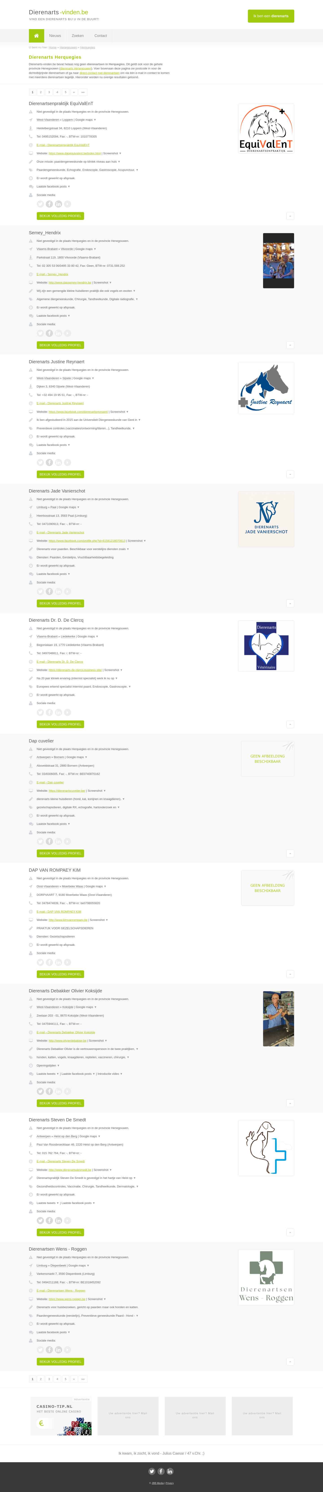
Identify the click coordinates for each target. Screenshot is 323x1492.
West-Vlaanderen (48, 119)
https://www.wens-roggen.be (67, 1299)
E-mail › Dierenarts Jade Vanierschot (60, 532)
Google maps (85, 119)
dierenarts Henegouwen (75, 68)
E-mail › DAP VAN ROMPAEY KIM (59, 911)
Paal (53, 507)
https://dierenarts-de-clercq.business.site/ (75, 670)
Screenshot (112, 153)
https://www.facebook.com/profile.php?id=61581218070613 (87, 540)
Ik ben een (271, 16)
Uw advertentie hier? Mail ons (128, 1415)
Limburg (42, 507)
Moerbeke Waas (72, 886)
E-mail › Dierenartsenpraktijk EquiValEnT (63, 145)
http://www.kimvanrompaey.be (68, 920)
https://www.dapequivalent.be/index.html (75, 153)
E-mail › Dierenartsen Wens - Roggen (61, 1290)
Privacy (170, 1483)
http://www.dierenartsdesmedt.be (70, 1170)
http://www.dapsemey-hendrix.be (70, 282)
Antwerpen (44, 757)
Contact (100, 36)
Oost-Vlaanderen (48, 886)
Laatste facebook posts (53, 186)
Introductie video (110, 1073)
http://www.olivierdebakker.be (67, 1040)
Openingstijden (48, 1065)
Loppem (67, 119)
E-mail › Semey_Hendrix (52, 274)
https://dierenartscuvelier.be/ (67, 790)
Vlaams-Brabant (47, 249)
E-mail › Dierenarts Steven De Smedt (61, 1161)
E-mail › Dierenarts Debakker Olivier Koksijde (66, 1032)
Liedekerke (68, 636)
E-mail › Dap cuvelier (50, 782)
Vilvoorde (67, 249)
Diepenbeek (58, 1265)
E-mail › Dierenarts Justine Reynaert (60, 403)
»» (83, 92)
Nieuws (55, 36)
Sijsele (66, 378)
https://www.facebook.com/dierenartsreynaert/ (78, 411)
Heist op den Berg (65, 1136)
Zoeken (78, 36)
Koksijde (67, 1007)
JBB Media (158, 1483)
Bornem (59, 757)
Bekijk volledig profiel (60, 216)
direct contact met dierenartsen (100, 73)
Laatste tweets (48, 1073)
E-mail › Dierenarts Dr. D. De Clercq (60, 661)
